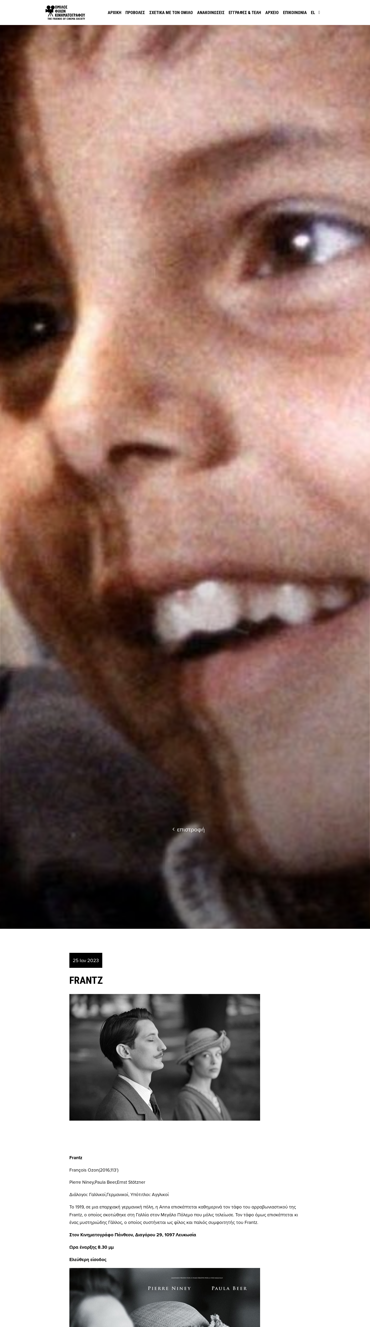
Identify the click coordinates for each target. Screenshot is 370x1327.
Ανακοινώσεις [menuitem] (211, 12)
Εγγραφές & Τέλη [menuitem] (245, 12)
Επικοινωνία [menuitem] (295, 12)
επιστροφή (188, 829)
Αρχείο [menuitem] (272, 12)
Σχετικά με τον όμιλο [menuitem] (171, 12)
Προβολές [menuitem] (135, 12)
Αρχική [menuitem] (114, 12)
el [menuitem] (313, 12)
